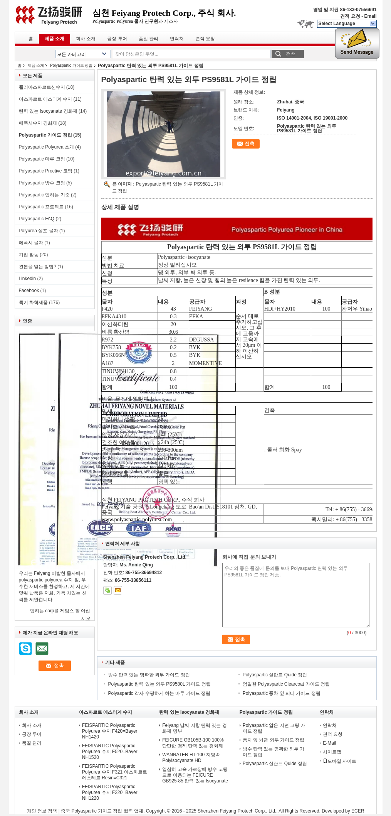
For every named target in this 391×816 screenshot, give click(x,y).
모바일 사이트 (339, 761)
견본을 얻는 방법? (37, 266)
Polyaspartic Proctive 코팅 (45, 171)
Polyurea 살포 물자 (38, 230)
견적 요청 (350, 16)
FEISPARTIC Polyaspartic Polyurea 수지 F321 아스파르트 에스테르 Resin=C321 (114, 772)
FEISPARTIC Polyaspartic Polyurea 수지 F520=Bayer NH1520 (110, 751)
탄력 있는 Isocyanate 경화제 (48, 111)
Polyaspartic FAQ (37, 218)
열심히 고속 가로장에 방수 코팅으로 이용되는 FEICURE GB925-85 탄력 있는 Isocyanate (195, 775)
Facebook (29, 290)
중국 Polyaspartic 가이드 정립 (91, 811)
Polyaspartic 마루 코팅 (42, 159)
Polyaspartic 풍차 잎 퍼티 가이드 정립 (282, 693)
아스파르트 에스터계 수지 (45, 99)
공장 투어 (117, 38)
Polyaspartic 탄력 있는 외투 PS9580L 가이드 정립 (159, 684)
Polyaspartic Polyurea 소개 (46, 147)
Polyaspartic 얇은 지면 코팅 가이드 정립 (274, 728)
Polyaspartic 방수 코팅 (42, 183)
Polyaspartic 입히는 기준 (44, 195)
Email (370, 16)
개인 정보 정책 (42, 811)
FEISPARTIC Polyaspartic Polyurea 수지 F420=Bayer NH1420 (110, 731)
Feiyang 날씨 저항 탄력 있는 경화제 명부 (194, 728)
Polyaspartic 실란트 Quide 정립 (275, 674)
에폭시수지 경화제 (38, 123)
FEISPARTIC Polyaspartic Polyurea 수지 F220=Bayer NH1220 (110, 792)
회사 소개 (86, 38)
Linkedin (27, 278)
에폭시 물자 (31, 242)
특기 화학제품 (33, 302)
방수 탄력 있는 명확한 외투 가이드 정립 (149, 674)
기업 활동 (29, 254)
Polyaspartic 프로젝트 (41, 206)
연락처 (177, 38)
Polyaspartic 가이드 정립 (71, 65)
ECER (357, 811)
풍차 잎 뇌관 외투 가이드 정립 (274, 740)
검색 (291, 54)
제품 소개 (54, 38)
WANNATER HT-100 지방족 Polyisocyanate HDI (191, 757)
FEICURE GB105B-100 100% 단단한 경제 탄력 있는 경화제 (192, 742)
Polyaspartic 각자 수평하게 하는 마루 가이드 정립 (159, 693)
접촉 (250, 144)
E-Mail (329, 743)
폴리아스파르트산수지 (42, 87)
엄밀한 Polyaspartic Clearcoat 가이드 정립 (286, 684)
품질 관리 (148, 38)
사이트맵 (332, 752)
